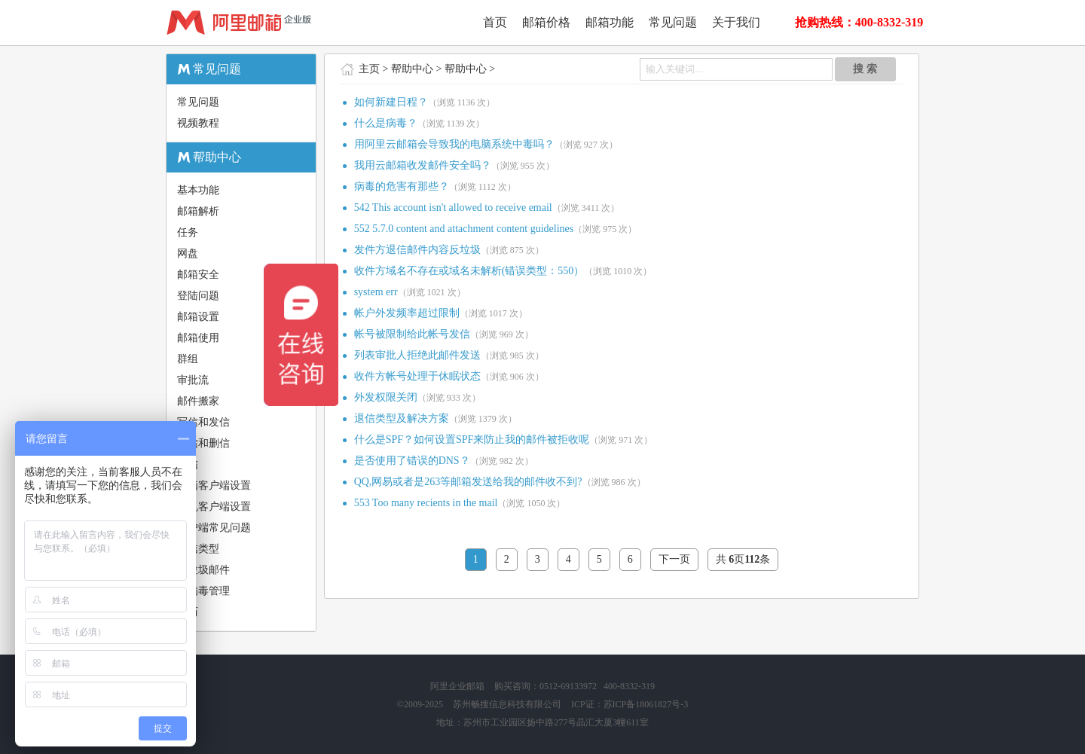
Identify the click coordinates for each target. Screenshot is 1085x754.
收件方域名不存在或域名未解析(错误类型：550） (469, 270)
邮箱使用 (198, 337)
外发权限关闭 (385, 397)
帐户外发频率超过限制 (407, 313)
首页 (495, 22)
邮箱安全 (198, 274)
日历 (187, 612)
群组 (187, 359)
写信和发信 (203, 422)
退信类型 (198, 548)
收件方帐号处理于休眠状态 (417, 376)
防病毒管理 (203, 591)
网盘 (187, 253)
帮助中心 (412, 69)
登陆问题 (198, 295)
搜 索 (865, 69)
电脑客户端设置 (214, 485)
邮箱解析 (198, 211)
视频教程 (198, 123)
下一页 (674, 559)
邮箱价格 (546, 22)
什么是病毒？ (385, 123)
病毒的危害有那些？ (401, 186)
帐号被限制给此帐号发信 (412, 334)
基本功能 (198, 190)
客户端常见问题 (214, 527)
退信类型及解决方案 (401, 418)
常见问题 (673, 22)
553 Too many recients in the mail (426, 502)
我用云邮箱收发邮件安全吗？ (422, 165)
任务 (187, 232)
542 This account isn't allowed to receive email (453, 207)
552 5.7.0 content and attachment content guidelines (464, 228)
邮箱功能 (609, 22)
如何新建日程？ (391, 102)
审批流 (193, 380)
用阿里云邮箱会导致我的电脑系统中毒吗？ (454, 144)
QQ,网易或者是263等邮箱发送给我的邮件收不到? (468, 481)
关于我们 (736, 22)
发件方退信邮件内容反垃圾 (417, 249)
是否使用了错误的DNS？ (412, 460)
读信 (187, 464)
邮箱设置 (198, 316)
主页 (369, 69)
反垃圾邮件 (203, 569)
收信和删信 (203, 443)
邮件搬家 (198, 401)
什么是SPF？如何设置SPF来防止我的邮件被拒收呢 (472, 439)
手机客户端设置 (214, 506)
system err (376, 292)
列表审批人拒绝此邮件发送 (417, 355)
